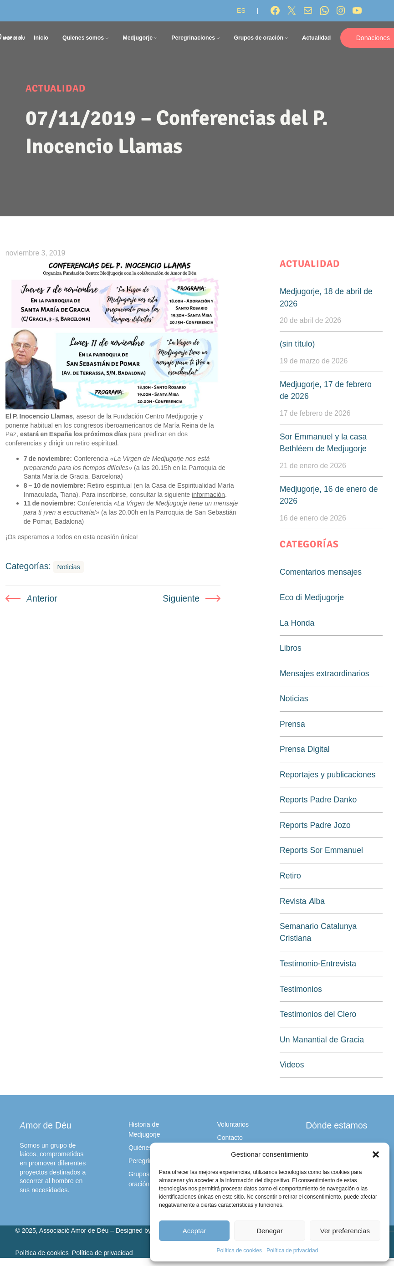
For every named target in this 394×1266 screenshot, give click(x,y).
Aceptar (194, 1231)
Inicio (41, 37)
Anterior (41, 598)
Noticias (68, 567)
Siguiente (181, 598)
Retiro (290, 875)
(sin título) (297, 343)
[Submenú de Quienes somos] (106, 37)
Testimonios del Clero (318, 1014)
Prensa (292, 724)
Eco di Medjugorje (312, 597)
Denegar (269, 1231)
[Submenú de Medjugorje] (155, 37)
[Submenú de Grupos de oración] (286, 37)
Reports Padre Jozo (315, 825)
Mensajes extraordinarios (324, 673)
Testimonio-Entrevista (318, 963)
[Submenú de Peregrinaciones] (218, 37)
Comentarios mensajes (321, 572)
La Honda (297, 623)
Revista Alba (302, 901)
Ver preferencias (345, 1231)
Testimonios (301, 989)
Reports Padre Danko (318, 799)
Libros (291, 648)
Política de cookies (239, 1250)
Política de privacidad (292, 1250)
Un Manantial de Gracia (322, 1039)
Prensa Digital (305, 749)
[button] (375, 1154)
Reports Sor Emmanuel (321, 850)
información (208, 494)
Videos (292, 1064)
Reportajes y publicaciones (328, 774)
